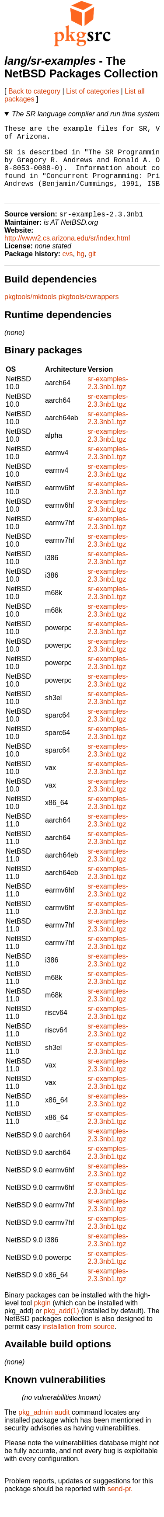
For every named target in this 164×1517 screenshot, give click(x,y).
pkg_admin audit (44, 1429)
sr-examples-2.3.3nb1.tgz (107, 400)
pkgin (42, 1320)
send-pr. (120, 1506)
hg (80, 271)
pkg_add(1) (61, 1328)
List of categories (92, 91)
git (92, 271)
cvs (68, 271)
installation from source (78, 1343)
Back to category (34, 91)
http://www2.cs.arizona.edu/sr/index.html (67, 255)
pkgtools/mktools (30, 313)
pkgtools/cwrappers (89, 313)
